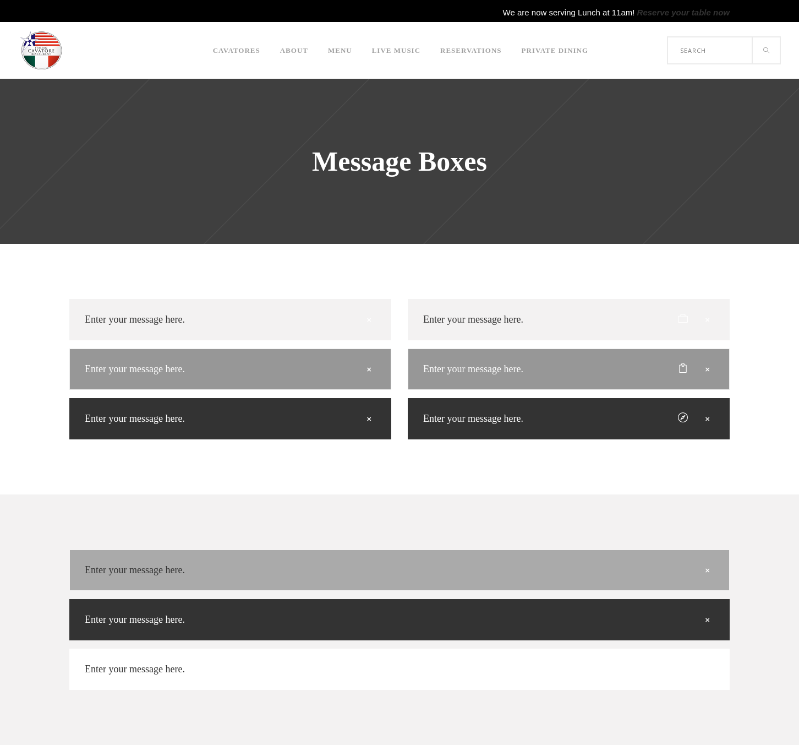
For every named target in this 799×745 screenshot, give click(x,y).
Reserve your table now (683, 12)
